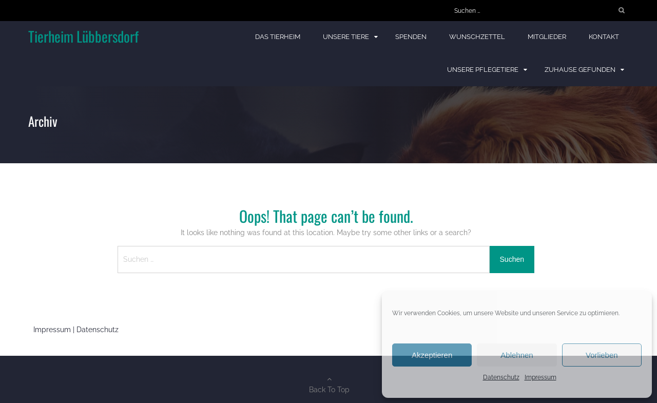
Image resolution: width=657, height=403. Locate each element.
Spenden (411, 37)
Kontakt (604, 37)
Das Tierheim (277, 37)
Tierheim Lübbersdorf (83, 36)
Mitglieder (547, 37)
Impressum (540, 377)
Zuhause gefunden (580, 69)
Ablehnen (516, 355)
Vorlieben (602, 355)
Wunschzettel (477, 37)
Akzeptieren (432, 355)
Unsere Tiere (346, 37)
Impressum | (54, 329)
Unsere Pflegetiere (482, 69)
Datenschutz (501, 377)
